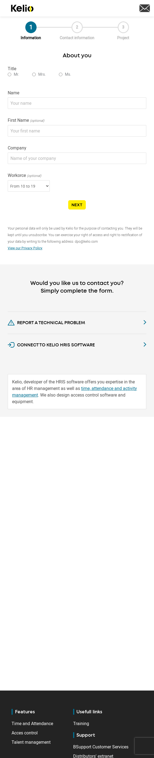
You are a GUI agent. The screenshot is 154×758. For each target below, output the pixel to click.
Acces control (25, 733)
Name (13, 92)
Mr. (16, 74)
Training (81, 723)
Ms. (68, 74)
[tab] (77, 321)
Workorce (24, 175)
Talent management (31, 742)
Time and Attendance (32, 723)
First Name (26, 120)
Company (17, 148)
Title (12, 68)
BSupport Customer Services (100, 747)
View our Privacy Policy (25, 248)
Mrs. (42, 74)
